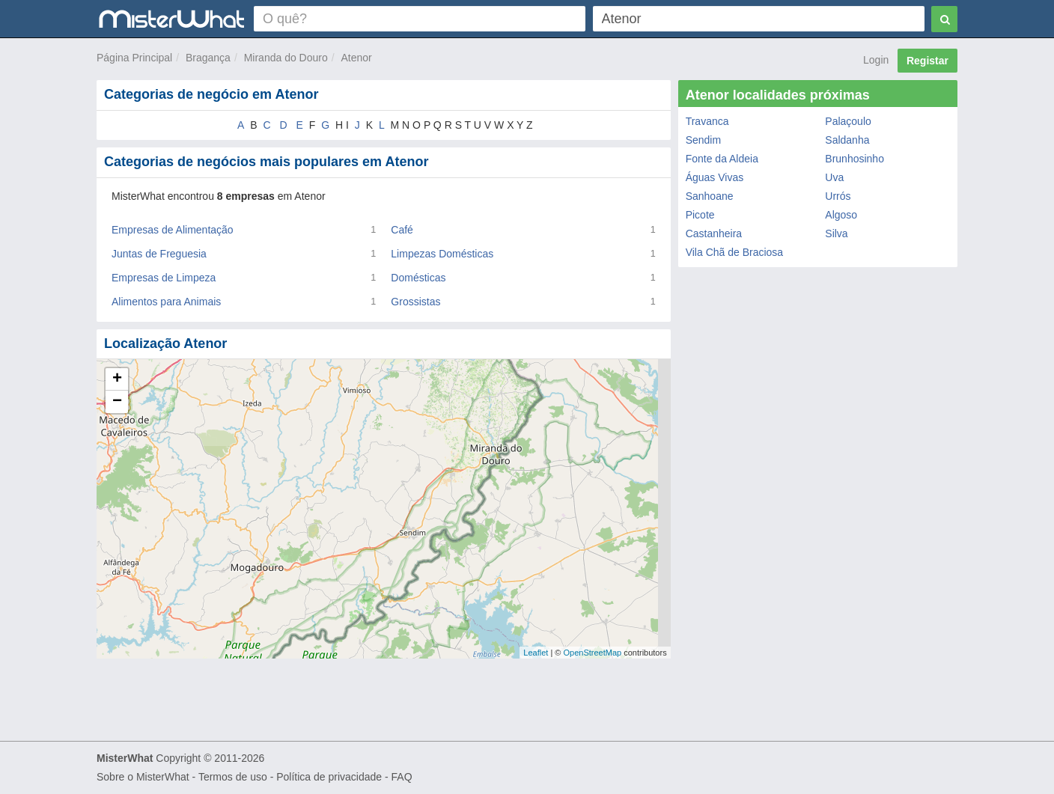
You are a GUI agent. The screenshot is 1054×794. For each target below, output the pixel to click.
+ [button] (117, 379)
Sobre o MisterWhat (143, 777)
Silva (836, 233)
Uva (834, 177)
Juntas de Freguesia (159, 254)
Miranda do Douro (286, 58)
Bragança (208, 58)
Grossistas (415, 302)
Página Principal (134, 58)
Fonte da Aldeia (722, 159)
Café (402, 230)
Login (876, 60)
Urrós (837, 196)
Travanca (707, 121)
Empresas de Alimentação (173, 230)
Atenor (356, 58)
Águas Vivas (715, 177)
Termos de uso (232, 777)
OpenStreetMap (592, 652)
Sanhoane (710, 196)
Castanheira (714, 233)
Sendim (703, 140)
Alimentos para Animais (166, 302)
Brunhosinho (854, 159)
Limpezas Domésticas (442, 254)
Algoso (841, 215)
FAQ (402, 777)
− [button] (117, 402)
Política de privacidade (329, 777)
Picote (700, 215)
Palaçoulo (848, 121)
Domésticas (418, 278)
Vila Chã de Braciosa (734, 252)
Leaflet (535, 652)
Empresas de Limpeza (164, 278)
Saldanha (847, 140)
